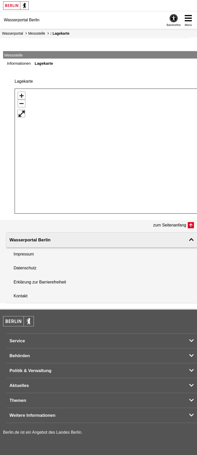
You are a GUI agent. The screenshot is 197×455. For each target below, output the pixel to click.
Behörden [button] (19, 354)
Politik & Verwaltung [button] (30, 368)
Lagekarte (44, 63)
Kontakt (20, 294)
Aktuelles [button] (19, 383)
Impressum (24, 252)
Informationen (19, 63)
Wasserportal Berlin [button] (30, 238)
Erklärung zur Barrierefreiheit (40, 280)
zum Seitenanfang (169, 223)
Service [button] (17, 339)
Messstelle (36, 33)
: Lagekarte (60, 33)
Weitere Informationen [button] (32, 413)
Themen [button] (17, 398)
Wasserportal (12, 33)
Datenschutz (25, 266)
